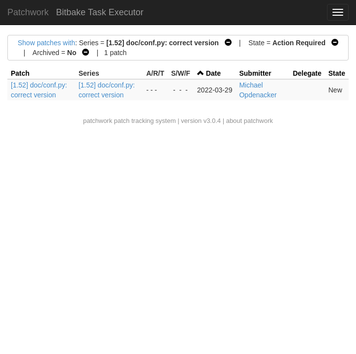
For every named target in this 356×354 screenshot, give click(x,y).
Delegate (307, 73)
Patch (20, 73)
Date (213, 73)
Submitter (255, 73)
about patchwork (249, 120)
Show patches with (46, 43)
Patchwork (28, 12)
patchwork (97, 120)
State (336, 73)
